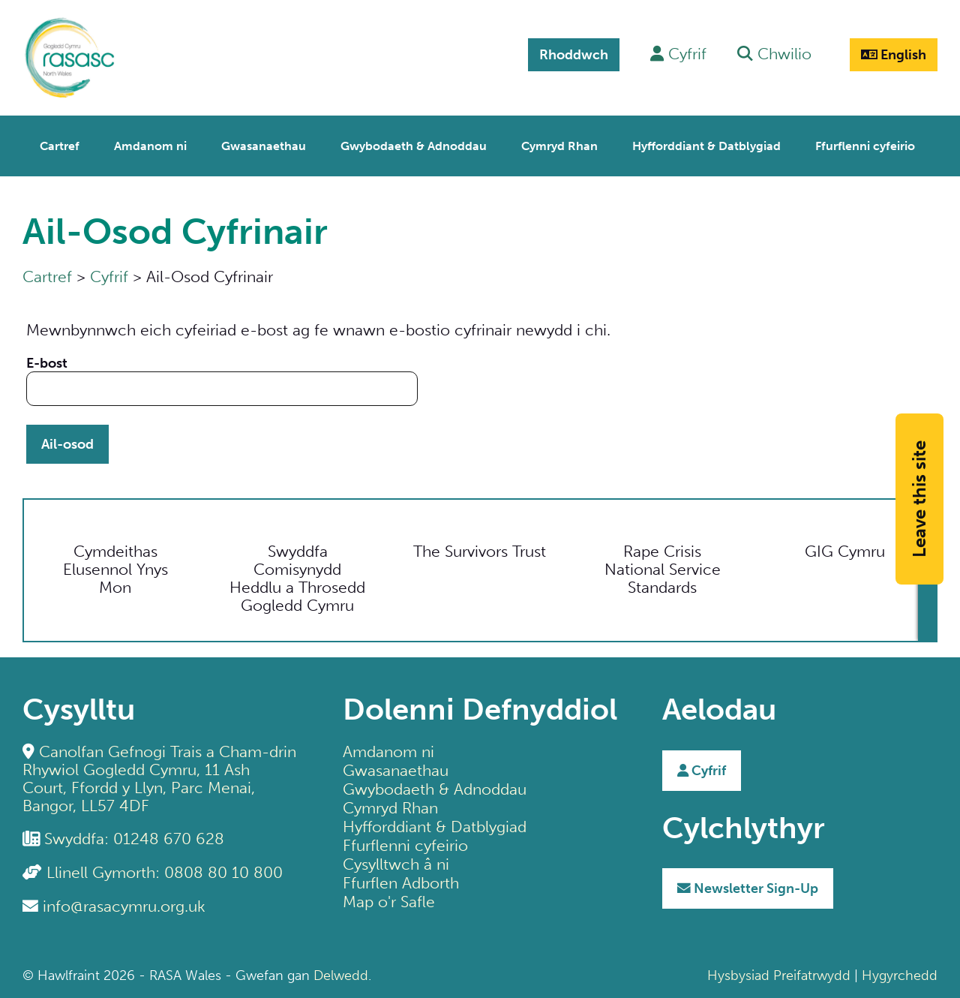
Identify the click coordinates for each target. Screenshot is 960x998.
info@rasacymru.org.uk (124, 906)
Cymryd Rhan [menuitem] (559, 146)
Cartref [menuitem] (60, 146)
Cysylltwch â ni (396, 864)
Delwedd (341, 975)
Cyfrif (109, 276)
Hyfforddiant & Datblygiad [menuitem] (706, 146)
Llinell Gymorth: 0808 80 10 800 (164, 872)
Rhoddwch (573, 55)
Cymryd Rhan (390, 807)
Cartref (47, 276)
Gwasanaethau (395, 770)
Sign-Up (747, 888)
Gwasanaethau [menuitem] (263, 146)
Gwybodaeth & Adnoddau (434, 789)
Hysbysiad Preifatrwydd (778, 975)
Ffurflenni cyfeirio (405, 845)
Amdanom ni (388, 751)
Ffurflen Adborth (401, 882)
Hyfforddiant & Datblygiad (434, 826)
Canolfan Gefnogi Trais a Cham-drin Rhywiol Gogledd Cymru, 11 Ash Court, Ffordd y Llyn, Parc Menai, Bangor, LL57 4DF (159, 778)
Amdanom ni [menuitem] (150, 146)
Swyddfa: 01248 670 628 (134, 838)
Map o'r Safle (389, 901)
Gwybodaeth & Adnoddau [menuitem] (413, 146)
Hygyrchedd (900, 975)
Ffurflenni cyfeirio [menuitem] (865, 146)
